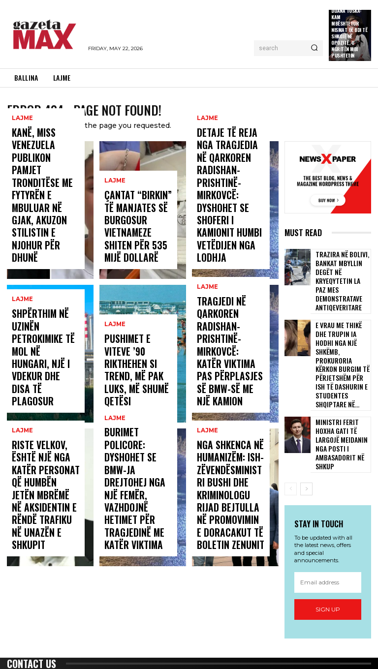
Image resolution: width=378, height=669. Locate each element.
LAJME (22, 196)
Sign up (327, 536)
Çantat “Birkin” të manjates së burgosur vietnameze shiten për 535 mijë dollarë (134, 239)
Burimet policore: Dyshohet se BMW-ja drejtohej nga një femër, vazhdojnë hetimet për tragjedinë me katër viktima (137, 522)
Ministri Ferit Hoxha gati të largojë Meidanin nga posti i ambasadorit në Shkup (340, 379)
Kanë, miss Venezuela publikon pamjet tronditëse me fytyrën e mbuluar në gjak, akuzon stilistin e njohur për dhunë (44, 235)
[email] (327, 509)
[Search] (314, 48)
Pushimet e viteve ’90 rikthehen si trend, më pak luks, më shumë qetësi (136, 392)
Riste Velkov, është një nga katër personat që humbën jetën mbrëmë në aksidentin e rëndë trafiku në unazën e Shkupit (45, 522)
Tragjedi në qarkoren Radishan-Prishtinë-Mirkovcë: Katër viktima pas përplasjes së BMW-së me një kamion (231, 383)
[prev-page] (290, 416)
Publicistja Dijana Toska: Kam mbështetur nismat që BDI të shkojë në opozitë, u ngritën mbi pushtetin (349, 29)
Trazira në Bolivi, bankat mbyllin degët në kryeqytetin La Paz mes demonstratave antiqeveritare (341, 271)
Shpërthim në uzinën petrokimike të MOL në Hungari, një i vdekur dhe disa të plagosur (45, 388)
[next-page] (306, 416)
